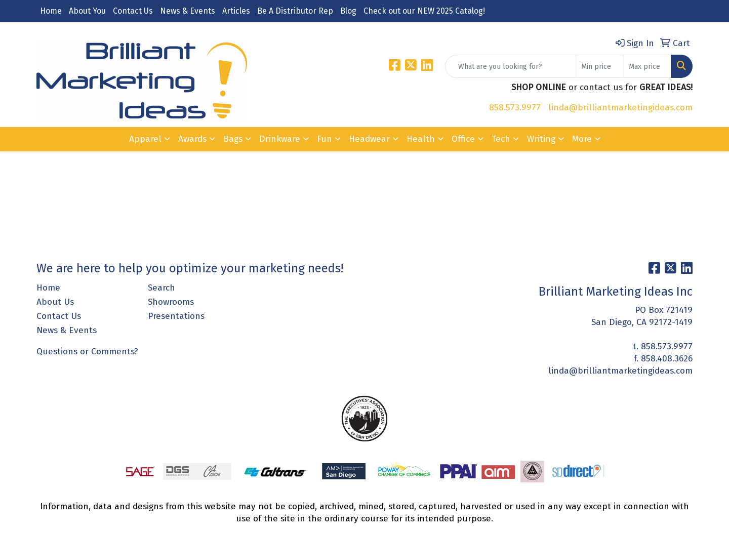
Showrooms (171, 302)
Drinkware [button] (279, 139)
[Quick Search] (510, 66)
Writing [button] (541, 139)
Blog (348, 11)
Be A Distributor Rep (295, 11)
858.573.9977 (515, 107)
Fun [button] (324, 139)
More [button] (582, 139)
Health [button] (421, 139)
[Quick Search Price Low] (600, 66)
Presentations (176, 316)
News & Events (187, 11)
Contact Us (133, 11)
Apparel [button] (145, 139)
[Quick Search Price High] (647, 66)
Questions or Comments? (87, 351)
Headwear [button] (369, 139)
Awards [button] (192, 139)
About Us (55, 302)
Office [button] (463, 139)
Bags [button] (232, 139)
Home (51, 11)
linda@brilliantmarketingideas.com (620, 107)
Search (161, 287)
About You (87, 11)
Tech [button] (501, 139)
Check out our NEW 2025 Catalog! (424, 11)
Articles (236, 11)
